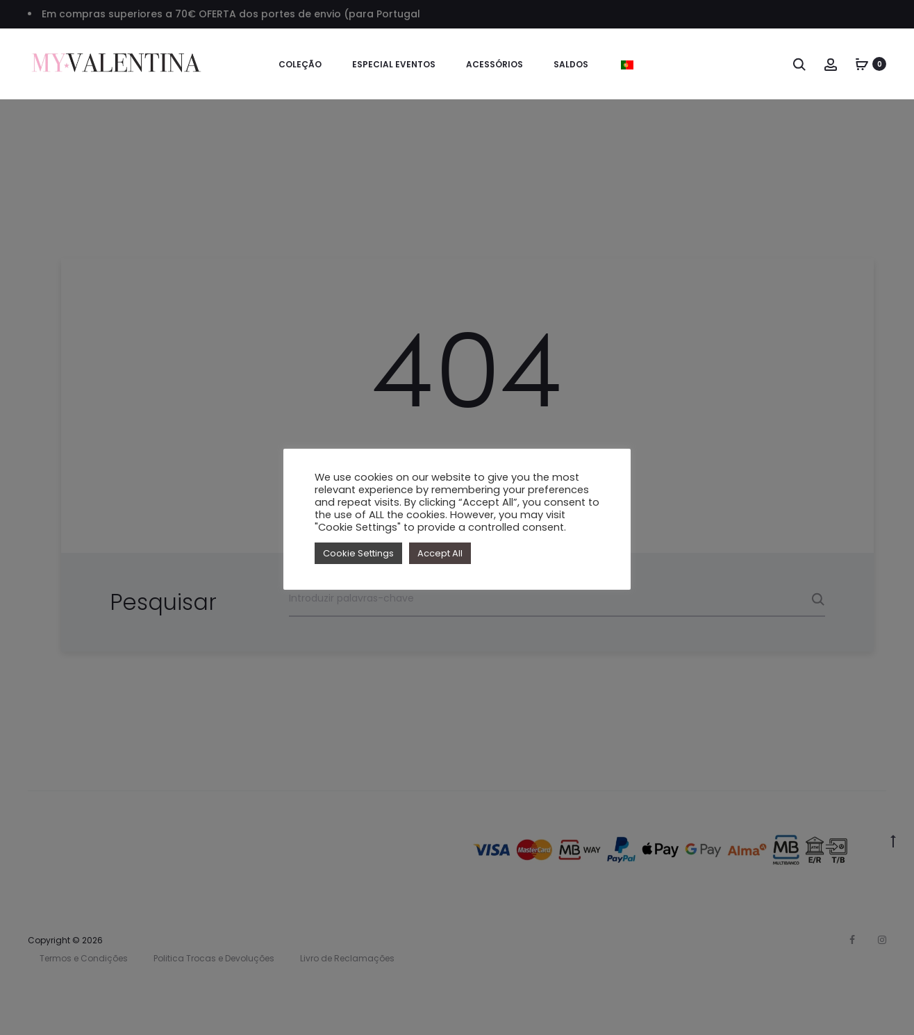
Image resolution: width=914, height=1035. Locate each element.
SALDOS (571, 64)
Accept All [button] (440, 553)
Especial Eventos (393, 64)
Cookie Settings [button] (358, 553)
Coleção (300, 64)
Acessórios (494, 64)
